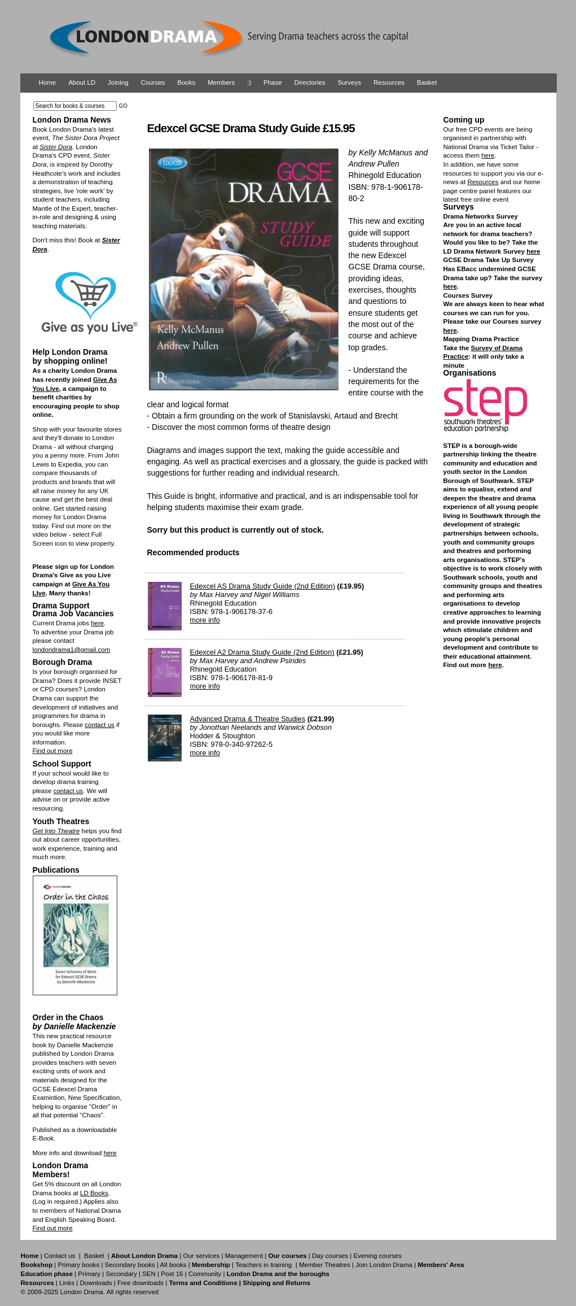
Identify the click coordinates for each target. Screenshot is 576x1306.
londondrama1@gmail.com (72, 649)
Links (66, 1282)
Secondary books (130, 1264)
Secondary (121, 1273)
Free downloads (140, 1282)
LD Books (94, 1193)
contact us (100, 724)
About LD (81, 82)
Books (186, 82)
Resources (388, 82)
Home (47, 82)
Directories (310, 82)
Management (244, 1255)
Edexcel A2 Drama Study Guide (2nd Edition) (262, 652)
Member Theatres (324, 1264)
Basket (427, 82)
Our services (201, 1255)
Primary (89, 1273)
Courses (152, 82)
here (97, 623)
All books (173, 1264)
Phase (272, 82)
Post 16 (172, 1273)
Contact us (59, 1255)
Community (204, 1273)
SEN (149, 1273)
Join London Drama (383, 1264)
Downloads (96, 1282)
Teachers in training (263, 1264)
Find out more (53, 750)
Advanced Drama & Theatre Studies (248, 719)
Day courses (330, 1255)
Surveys (350, 82)
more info (205, 620)
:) (249, 82)
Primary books (78, 1264)
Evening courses (378, 1255)
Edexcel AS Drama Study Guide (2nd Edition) (263, 586)
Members (221, 82)
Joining (118, 82)
